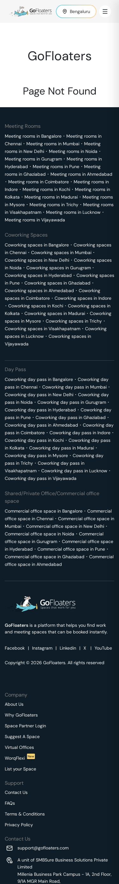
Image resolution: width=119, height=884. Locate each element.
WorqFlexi (20, 758)
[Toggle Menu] (105, 11)
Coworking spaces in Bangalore (37, 245)
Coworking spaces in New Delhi (37, 260)
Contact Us (16, 792)
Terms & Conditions (25, 814)
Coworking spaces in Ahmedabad (39, 290)
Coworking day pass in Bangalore (39, 379)
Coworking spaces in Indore (83, 298)
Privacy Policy (19, 825)
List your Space (20, 769)
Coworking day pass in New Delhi (39, 394)
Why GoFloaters (21, 715)
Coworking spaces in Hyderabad (38, 275)
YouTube (103, 648)
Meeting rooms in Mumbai (52, 144)
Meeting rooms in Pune (56, 166)
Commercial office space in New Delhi (65, 526)
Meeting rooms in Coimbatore (38, 182)
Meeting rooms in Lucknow (73, 212)
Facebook (15, 648)
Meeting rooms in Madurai (51, 197)
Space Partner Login (25, 726)
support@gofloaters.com (43, 848)
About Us (14, 704)
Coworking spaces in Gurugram (58, 268)
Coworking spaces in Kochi (35, 306)
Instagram (42, 648)
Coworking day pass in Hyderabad (40, 410)
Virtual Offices (19, 747)
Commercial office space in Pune (71, 549)
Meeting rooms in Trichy (54, 204)
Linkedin (68, 648)
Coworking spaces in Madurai (54, 313)
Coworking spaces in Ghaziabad (57, 283)
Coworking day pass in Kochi (34, 440)
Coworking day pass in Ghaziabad (71, 417)
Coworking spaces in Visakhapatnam (42, 328)
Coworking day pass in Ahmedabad (41, 425)
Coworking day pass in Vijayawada (40, 478)
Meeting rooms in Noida (73, 151)
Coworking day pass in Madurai (61, 448)
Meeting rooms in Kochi (46, 189)
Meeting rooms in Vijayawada (35, 220)
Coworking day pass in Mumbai (74, 387)
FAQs (10, 803)
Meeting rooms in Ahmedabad (81, 174)
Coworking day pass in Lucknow (74, 471)
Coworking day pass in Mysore (36, 455)
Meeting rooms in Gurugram (33, 159)
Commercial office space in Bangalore (44, 511)
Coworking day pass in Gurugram (71, 402)
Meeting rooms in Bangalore (33, 136)
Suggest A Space (22, 736)
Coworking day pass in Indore (80, 432)
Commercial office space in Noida (39, 534)
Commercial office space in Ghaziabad (44, 557)
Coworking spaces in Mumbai (61, 252)
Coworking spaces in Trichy (74, 321)
